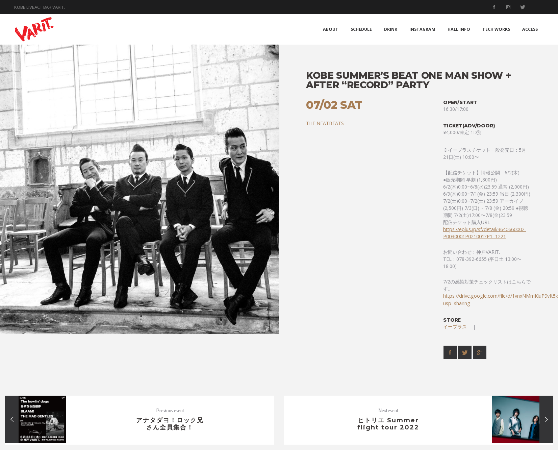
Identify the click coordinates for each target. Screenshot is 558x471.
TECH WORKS (496, 29)
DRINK (390, 29)
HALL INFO (459, 29)
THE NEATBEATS (325, 123)
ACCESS (530, 29)
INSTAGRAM (422, 29)
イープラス (457, 326)
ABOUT (330, 29)
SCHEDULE (361, 29)
